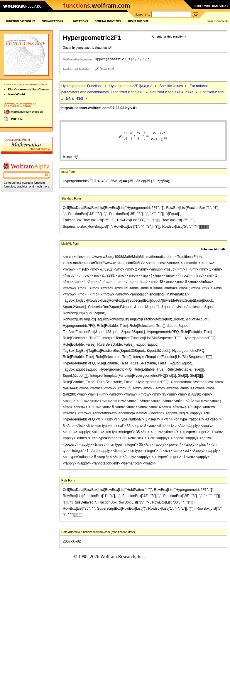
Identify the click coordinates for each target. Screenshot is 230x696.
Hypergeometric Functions (81, 86)
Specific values (171, 86)
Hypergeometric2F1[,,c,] (130, 86)
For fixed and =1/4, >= (171, 92)
